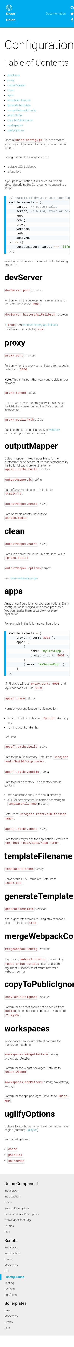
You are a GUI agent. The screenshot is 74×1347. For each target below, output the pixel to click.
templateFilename (19, 100)
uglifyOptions (15, 130)
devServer (13, 75)
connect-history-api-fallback (40, 325)
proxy (10, 80)
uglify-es (32, 1130)
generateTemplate (19, 105)
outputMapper (16, 85)
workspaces (15, 125)
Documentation (56, 13)
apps (10, 95)
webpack (54, 430)
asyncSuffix (14, 115)
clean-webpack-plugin (24, 578)
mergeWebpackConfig (21, 110)
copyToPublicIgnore (20, 120)
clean (10, 90)
